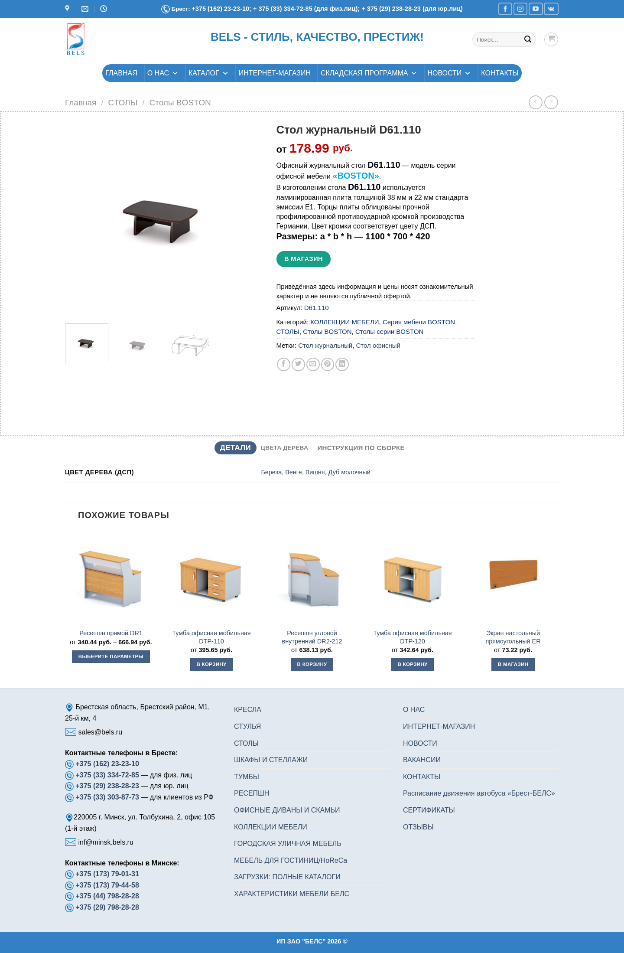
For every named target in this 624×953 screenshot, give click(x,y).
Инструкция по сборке (361, 447)
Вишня (315, 472)
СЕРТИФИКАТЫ (429, 810)
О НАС (163, 73)
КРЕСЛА (247, 709)
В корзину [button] (211, 664)
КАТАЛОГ (208, 73)
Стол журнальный (325, 345)
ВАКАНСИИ (422, 760)
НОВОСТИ (449, 73)
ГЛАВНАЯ (121, 73)
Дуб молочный (349, 472)
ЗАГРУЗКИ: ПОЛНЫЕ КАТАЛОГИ (287, 877)
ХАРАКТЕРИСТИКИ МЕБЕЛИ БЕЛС (291, 894)
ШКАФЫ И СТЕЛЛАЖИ (271, 760)
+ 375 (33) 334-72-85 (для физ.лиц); (307, 8)
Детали (235, 448)
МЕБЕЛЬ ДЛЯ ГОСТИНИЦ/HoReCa (290, 860)
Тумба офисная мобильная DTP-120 (412, 637)
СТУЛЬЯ (247, 726)
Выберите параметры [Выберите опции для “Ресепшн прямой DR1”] (110, 656)
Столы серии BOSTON (389, 331)
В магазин (303, 258)
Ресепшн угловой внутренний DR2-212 (312, 637)
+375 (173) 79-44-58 (107, 885)
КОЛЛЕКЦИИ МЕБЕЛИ (344, 322)
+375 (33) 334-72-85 (108, 775)
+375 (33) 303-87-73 (107, 797)
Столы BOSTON (180, 102)
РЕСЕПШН (251, 793)
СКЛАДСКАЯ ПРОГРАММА (369, 73)
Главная (80, 102)
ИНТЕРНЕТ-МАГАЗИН (275, 73)
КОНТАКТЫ (499, 73)
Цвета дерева (284, 447)
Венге (293, 472)
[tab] (235, 447)
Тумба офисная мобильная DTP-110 (211, 637)
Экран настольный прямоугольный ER (512, 637)
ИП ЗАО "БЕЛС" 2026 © (312, 941)
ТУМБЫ (246, 776)
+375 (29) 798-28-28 (107, 907)
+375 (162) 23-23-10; (221, 8)
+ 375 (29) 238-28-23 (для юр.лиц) (412, 8)
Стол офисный (378, 345)
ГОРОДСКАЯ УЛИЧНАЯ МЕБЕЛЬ (287, 843)
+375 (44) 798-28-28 (107, 896)
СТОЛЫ (123, 102)
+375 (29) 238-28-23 (107, 786)
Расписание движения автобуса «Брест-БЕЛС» (479, 793)
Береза (271, 472)
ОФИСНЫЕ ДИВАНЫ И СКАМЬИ (287, 810)
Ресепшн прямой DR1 (111, 633)
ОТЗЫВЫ (418, 827)
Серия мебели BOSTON (419, 322)
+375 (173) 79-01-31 (107, 874)
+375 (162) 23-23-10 (107, 763)
